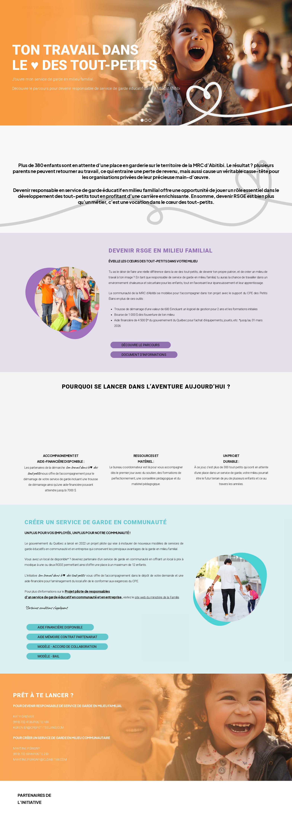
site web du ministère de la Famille (157, 597)
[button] (141, 345)
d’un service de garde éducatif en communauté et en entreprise (73, 597)
